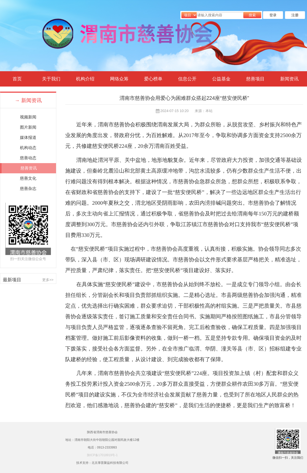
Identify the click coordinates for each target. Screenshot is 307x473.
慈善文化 (28, 178)
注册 (295, 15)
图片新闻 (28, 127)
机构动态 (28, 147)
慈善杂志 (28, 188)
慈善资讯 (28, 168)
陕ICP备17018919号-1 (102, 455)
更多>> (47, 280)
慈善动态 (28, 158)
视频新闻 (28, 117)
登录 (273, 15)
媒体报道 (28, 137)
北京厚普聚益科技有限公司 (110, 463)
